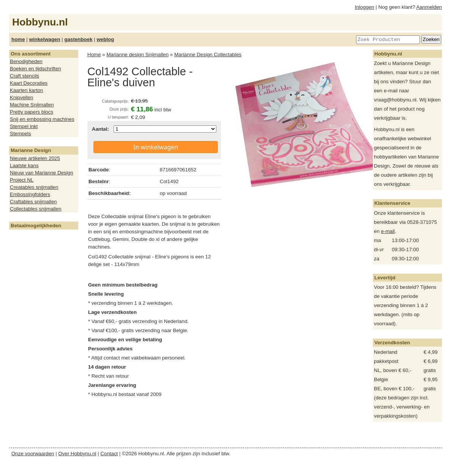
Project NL (21, 180)
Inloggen (364, 7)
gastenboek (79, 39)
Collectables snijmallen (36, 209)
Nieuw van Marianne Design (41, 173)
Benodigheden (26, 61)
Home (94, 54)
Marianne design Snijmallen (137, 54)
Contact (109, 453)
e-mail (388, 231)
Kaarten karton (26, 90)
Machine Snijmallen (32, 105)
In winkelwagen (155, 147)
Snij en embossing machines (42, 119)
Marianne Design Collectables (207, 54)
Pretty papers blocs (31, 112)
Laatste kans (24, 165)
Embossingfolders (30, 194)
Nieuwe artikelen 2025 (35, 158)
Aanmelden (429, 7)
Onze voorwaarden (32, 453)
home (18, 39)
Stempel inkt (24, 126)
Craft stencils (24, 76)
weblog (105, 39)
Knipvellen (21, 97)
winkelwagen (44, 39)
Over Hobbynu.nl (77, 453)
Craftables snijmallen (33, 201)
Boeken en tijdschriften (35, 68)
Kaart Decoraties (28, 83)
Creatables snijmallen (34, 187)
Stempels (20, 133)
